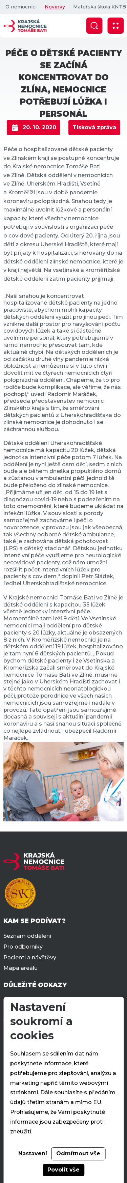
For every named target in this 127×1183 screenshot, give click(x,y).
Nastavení (32, 1153)
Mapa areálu (20, 968)
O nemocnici (20, 7)
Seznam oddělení (27, 936)
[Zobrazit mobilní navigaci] (115, 26)
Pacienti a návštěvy (29, 957)
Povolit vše (63, 1169)
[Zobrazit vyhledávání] (94, 26)
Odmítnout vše (78, 1153)
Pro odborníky (23, 946)
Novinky (54, 7)
